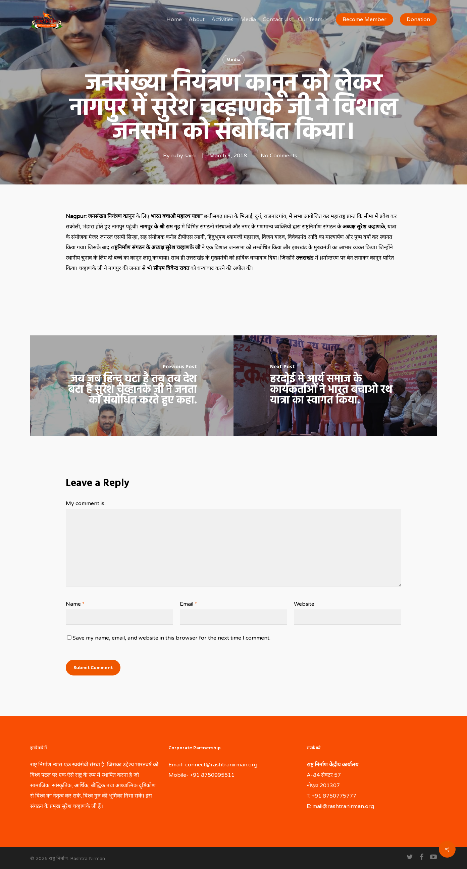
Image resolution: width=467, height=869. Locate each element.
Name (75, 604)
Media (233, 59)
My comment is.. (86, 503)
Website (304, 604)
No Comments (279, 155)
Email (188, 604)
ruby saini (183, 155)
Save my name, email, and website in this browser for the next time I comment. (171, 638)
